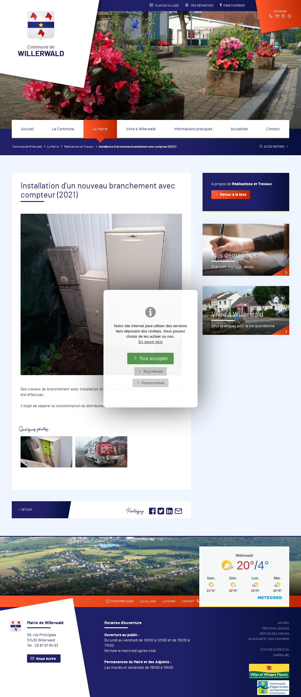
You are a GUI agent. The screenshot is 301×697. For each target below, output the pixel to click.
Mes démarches (199, 5)
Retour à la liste (233, 195)
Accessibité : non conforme (268, 639)
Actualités (239, 129)
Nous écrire (46, 659)
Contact (273, 129)
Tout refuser (153, 371)
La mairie (168, 601)
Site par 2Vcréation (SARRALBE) (274, 652)
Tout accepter (153, 358)
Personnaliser (153, 383)
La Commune (63, 129)
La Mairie (100, 129)
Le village (148, 601)
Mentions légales (275, 628)
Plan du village (164, 5)
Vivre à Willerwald (140, 129)
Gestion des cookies (274, 633)
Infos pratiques (120, 601)
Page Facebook (232, 5)
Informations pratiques (193, 129)
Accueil (27, 129)
